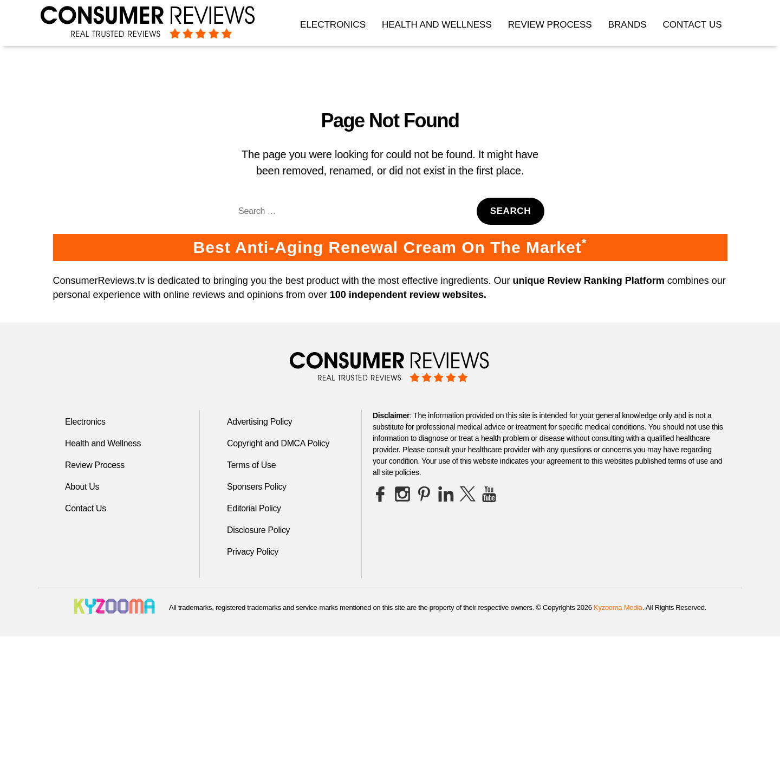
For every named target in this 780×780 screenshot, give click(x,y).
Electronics (333, 25)
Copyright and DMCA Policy (278, 443)
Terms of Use (251, 465)
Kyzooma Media (618, 607)
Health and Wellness (437, 25)
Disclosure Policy (258, 530)
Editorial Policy (254, 508)
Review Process (550, 25)
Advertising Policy (259, 421)
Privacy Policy (253, 551)
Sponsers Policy (257, 486)
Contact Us (692, 25)
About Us (82, 486)
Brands (627, 25)
